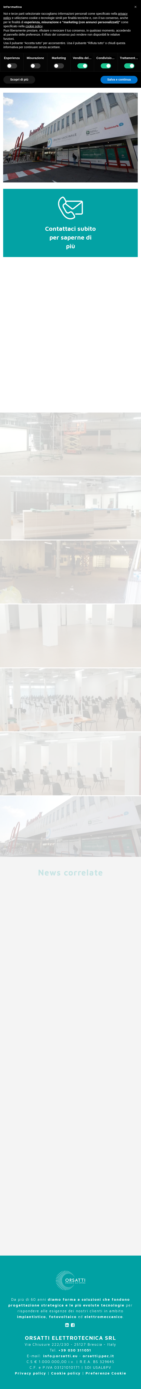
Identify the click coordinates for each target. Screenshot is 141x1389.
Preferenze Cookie (106, 1373)
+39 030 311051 (74, 1350)
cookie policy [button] (34, 26)
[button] (135, 6)
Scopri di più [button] (19, 79)
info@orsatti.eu (60, 1356)
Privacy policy (30, 1373)
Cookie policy (66, 1373)
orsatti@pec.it (98, 1356)
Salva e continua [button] (119, 79)
